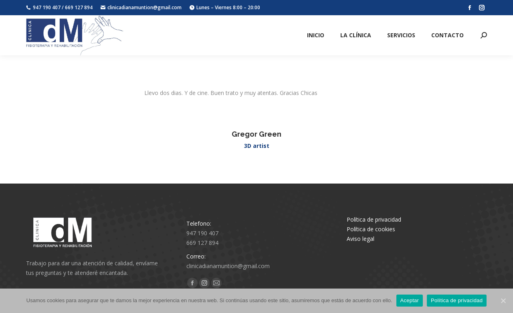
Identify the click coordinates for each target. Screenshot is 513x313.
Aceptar (409, 300)
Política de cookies (371, 229)
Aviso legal (360, 238)
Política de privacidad (374, 219)
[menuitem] (315, 35)
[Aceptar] (503, 301)
